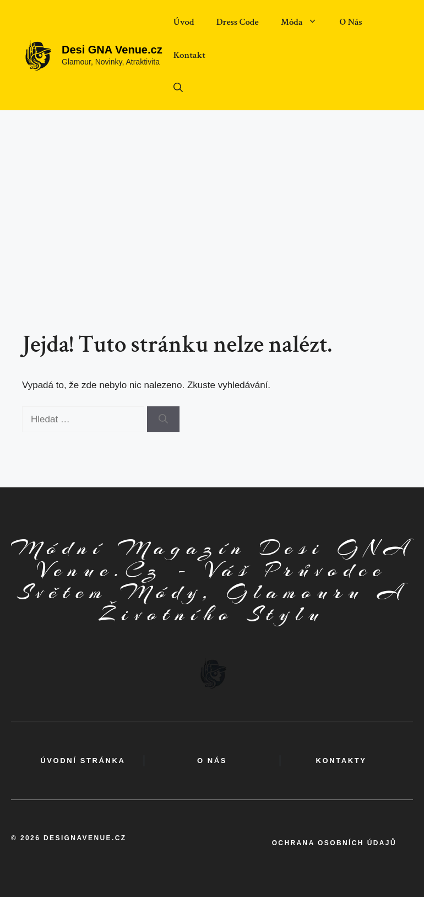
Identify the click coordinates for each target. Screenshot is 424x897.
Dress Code (237, 22)
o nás (212, 760)
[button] (178, 88)
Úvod (183, 22)
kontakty (341, 760)
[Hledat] (163, 419)
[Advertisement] (212, 193)
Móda (305, 22)
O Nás (350, 22)
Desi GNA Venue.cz (112, 50)
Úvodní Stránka (82, 760)
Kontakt (189, 55)
